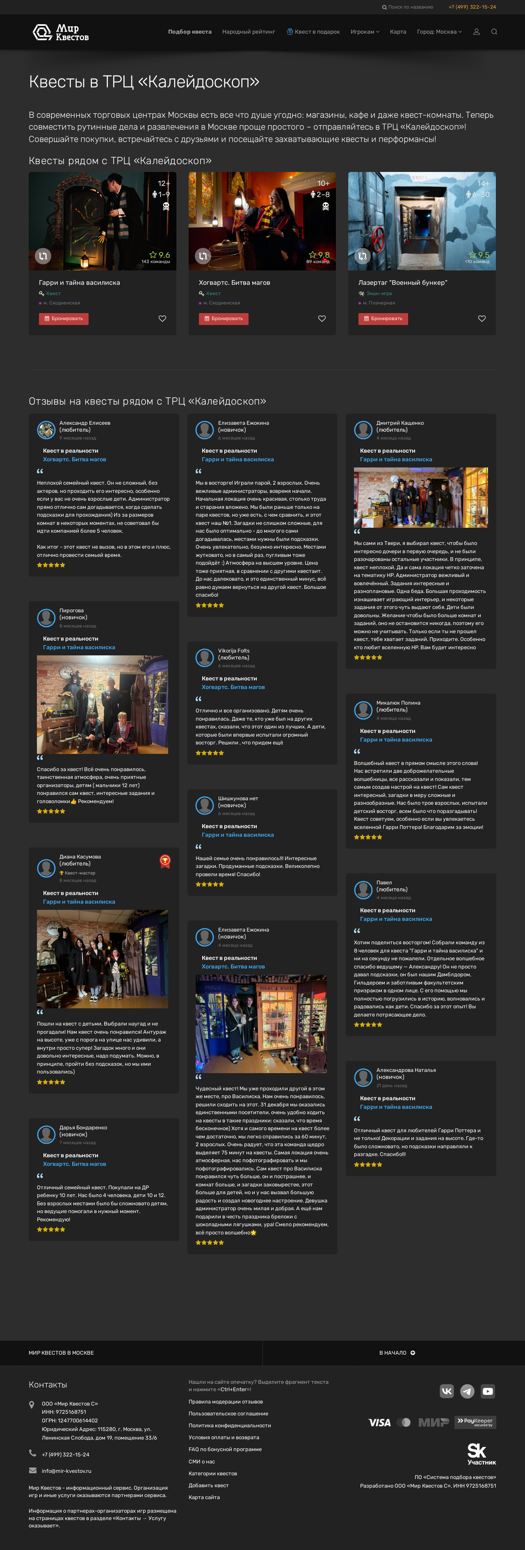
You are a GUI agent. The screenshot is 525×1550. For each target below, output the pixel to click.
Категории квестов (213, 1473)
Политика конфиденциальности (230, 1425)
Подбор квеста (190, 31)
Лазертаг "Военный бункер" (402, 282)
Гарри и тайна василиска (79, 282)
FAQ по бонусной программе (225, 1449)
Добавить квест (209, 1485)
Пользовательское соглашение (228, 1413)
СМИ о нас (202, 1461)
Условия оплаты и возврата (224, 1437)
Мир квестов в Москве (61, 1353)
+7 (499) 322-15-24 (472, 7)
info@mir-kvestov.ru (66, 1471)
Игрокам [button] (365, 31)
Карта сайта (204, 1497)
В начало (397, 1353)
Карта (398, 31)
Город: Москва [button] (439, 31)
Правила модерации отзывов (226, 1402)
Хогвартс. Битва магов (234, 282)
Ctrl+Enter (234, 1389)
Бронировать (64, 318)
